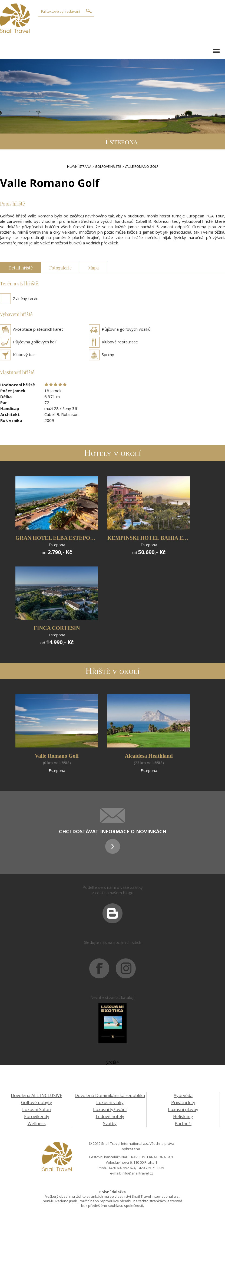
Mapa (93, 267)
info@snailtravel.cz (137, 1173)
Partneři (183, 1123)
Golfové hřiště (108, 166)
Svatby (110, 1123)
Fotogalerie (60, 267)
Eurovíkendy (36, 1116)
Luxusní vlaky (110, 1102)
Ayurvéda (183, 1095)
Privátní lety (183, 1102)
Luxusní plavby (183, 1109)
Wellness (37, 1123)
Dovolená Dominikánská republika (110, 1095)
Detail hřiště (20, 267)
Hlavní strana (79, 166)
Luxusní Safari (36, 1109)
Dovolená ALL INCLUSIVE (36, 1095)
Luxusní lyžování (110, 1109)
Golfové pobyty (36, 1102)
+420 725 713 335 (150, 1167)
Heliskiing (183, 1116)
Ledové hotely (110, 1116)
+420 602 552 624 (121, 1167)
